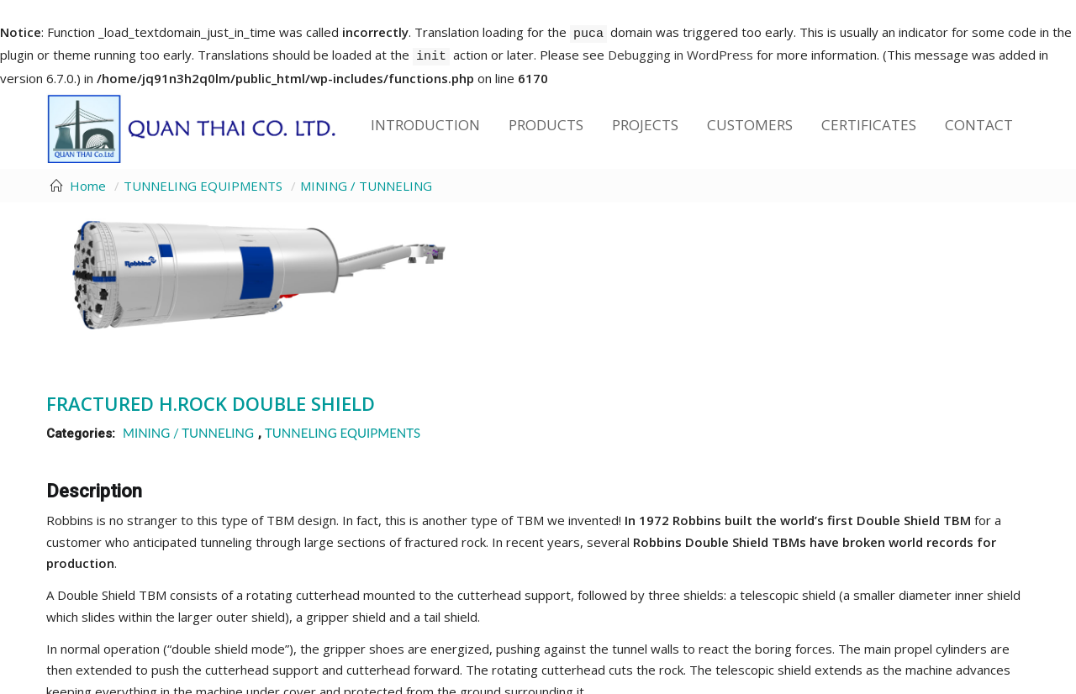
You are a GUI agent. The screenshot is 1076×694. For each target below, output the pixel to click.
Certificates (868, 124)
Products (546, 124)
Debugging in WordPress (680, 54)
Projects (645, 124)
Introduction (425, 124)
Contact (979, 124)
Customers (750, 124)
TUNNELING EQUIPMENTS (203, 185)
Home (88, 185)
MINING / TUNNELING (366, 185)
